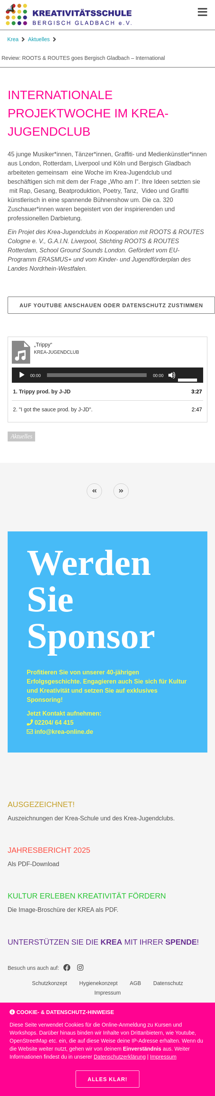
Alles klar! (107, 1079)
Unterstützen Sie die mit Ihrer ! (103, 942)
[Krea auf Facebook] (67, 968)
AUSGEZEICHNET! (41, 804)
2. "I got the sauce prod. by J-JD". (52, 409)
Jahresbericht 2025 (49, 850)
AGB (135, 983)
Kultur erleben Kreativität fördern (87, 896)
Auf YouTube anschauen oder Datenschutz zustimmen (111, 305)
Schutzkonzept (49, 983)
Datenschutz (168, 983)
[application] (107, 375)
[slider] (97, 375)
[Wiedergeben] (22, 375)
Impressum (107, 993)
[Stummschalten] (172, 375)
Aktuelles (39, 39)
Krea (13, 39)
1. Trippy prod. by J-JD (42, 391)
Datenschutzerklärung (119, 1057)
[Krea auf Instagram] (80, 968)
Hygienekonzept (98, 983)
